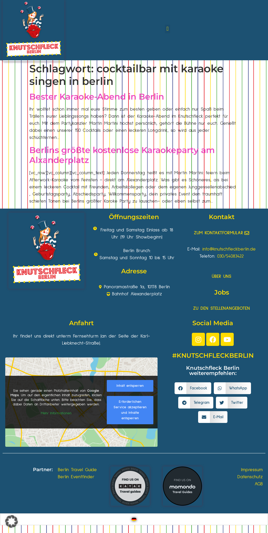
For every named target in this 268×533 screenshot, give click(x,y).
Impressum (252, 469)
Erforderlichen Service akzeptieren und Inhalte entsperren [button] (130, 410)
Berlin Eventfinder (76, 477)
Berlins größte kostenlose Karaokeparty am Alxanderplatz (122, 155)
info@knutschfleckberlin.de (229, 249)
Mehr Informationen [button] (56, 413)
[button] (167, 29)
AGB (259, 484)
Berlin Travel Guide (77, 469)
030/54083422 (230, 256)
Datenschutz (250, 477)
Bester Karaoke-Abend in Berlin (96, 96)
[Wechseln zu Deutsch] (134, 519)
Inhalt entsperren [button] (130, 386)
